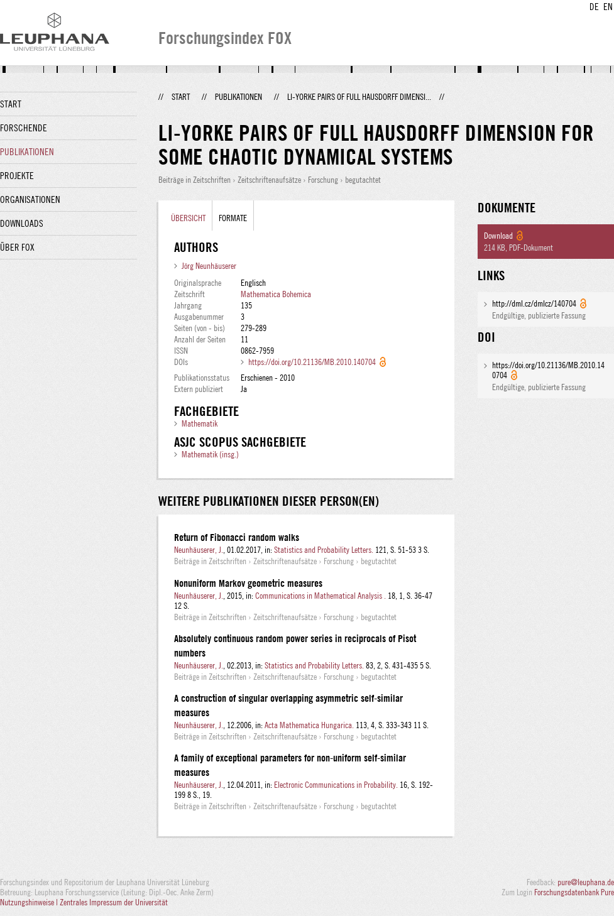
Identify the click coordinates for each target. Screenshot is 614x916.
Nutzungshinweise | (30, 902)
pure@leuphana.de (585, 882)
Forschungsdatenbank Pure (574, 892)
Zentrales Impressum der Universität (114, 902)
